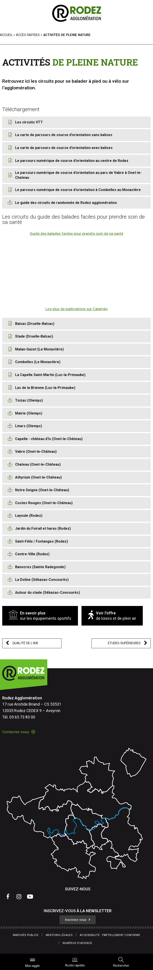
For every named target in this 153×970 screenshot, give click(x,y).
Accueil (6, 35)
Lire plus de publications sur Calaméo (77, 309)
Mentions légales (59, 935)
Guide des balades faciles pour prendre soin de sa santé (76, 233)
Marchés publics (25, 935)
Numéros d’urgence (77, 943)
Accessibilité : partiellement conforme (110, 935)
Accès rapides (75, 962)
